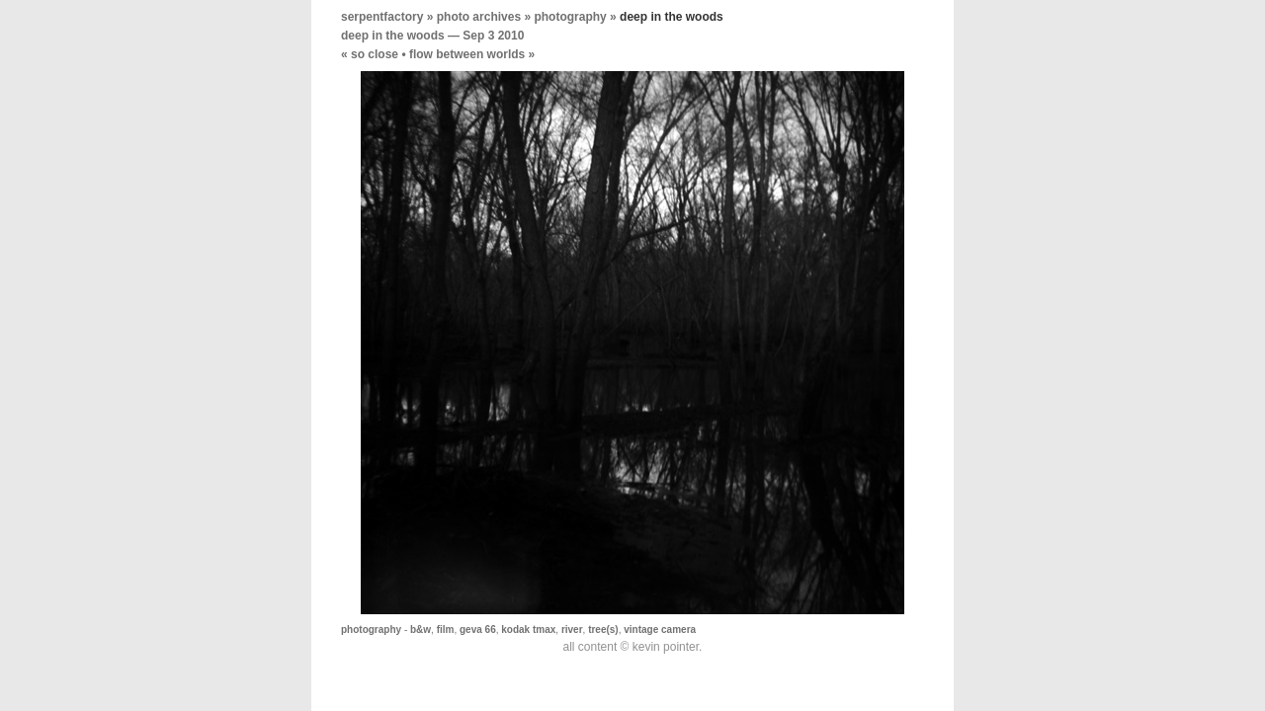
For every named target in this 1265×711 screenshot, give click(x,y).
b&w (420, 629)
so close (374, 54)
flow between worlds (467, 54)
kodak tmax (528, 629)
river (572, 629)
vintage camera (660, 629)
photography (570, 17)
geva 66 (478, 629)
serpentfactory (382, 17)
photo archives (479, 17)
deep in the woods (393, 35)
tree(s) (603, 629)
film (446, 629)
